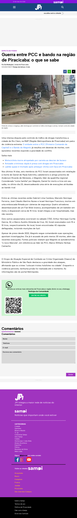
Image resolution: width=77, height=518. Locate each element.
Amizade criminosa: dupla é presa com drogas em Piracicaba (34, 163)
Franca (17, 482)
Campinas (18, 479)
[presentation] (60, 368)
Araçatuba (19, 473)
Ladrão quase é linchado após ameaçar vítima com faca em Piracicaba (38, 167)
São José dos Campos (23, 492)
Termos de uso (20, 504)
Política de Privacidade (23, 507)
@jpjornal (23, 455)
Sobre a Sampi (20, 501)
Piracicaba (19, 488)
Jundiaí (17, 485)
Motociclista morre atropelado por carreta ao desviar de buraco (35, 160)
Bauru (17, 476)
